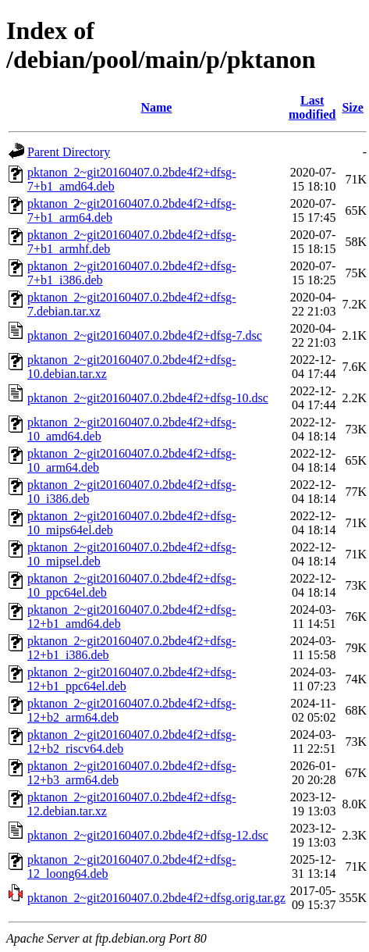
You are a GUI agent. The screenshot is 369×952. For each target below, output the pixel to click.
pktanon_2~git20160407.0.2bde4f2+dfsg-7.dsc (144, 335)
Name (156, 107)
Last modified (312, 107)
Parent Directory (68, 152)
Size (353, 107)
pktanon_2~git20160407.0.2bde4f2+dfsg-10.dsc (147, 398)
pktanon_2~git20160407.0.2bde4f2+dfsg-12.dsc (147, 835)
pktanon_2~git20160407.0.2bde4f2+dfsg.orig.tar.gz (156, 897)
